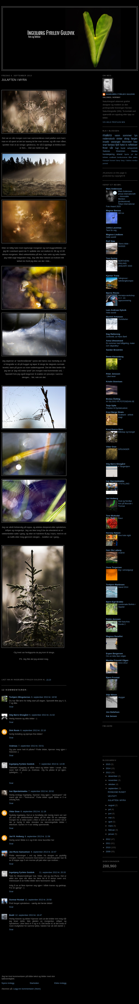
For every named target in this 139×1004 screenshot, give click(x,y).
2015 (108, 764)
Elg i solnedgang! (125, 570)
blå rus (121, 213)
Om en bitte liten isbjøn (116, 656)
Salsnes (106, 151)
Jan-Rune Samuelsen (19, 852)
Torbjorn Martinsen (115, 584)
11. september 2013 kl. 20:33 (52, 872)
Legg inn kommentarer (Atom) (27, 989)
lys (135, 135)
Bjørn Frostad (112, 677)
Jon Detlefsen (112, 712)
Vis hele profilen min (114, 122)
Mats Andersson (114, 189)
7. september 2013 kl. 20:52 (41, 791)
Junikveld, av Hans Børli (116, 337)
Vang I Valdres (126, 160)
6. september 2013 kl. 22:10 (33, 730)
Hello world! (111, 237)
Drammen (120, 151)
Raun (120, 518)
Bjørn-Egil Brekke (114, 602)
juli (110, 809)
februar (111, 830)
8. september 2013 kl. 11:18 (33, 811)
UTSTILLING (123, 484)
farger (134, 138)
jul (132, 154)
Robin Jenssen (113, 619)
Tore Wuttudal (113, 515)
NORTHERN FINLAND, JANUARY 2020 (125, 263)
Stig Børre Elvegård (18, 715)
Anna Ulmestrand (114, 341)
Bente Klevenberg (115, 356)
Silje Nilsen (111, 695)
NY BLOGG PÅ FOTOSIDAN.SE (120, 401)
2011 (108, 843)
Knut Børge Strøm (115, 412)
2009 (108, 851)
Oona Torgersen (114, 567)
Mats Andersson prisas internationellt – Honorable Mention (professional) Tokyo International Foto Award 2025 (121, 199)
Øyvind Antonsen (114, 317)
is (126, 144)
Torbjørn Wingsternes (19, 697)
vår (111, 148)
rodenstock (109, 138)
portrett (105, 163)
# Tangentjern (124, 466)
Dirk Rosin (14, 730)
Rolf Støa (110, 241)
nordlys (135, 160)
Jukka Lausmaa (113, 228)
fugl (117, 148)
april (110, 822)
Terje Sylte (111, 405)
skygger (121, 697)
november (113, 780)
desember (113, 776)
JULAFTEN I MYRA (117, 800)
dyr (136, 154)
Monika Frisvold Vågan (117, 660)
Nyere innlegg (8, 983)
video (135, 157)
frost (105, 148)
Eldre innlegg (60, 983)
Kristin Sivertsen (114, 381)
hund (123, 148)
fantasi (111, 144)
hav (135, 141)
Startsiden (34, 983)
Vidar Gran (14, 811)
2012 (108, 839)
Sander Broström (114, 350)
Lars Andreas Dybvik (116, 310)
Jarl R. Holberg (16, 836)
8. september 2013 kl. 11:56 (37, 836)
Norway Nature (113, 533)
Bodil (11, 915)
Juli (119, 359)
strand (119, 154)
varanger (116, 141)
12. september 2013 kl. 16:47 (28, 915)
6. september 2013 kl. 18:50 (44, 697)
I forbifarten (123, 319)
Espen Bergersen (114, 653)
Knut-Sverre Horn (114, 429)
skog (126, 138)
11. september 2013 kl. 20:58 (38, 899)
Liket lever (111, 376)
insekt (106, 141)
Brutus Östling (113, 399)
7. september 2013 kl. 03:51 (31, 746)
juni (110, 813)
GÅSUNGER (123, 449)
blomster (127, 141)
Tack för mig (111, 230)
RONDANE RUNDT (117, 792)
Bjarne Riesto (112, 293)
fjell (117, 144)
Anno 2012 (123, 663)
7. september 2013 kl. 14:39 (52, 764)
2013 (108, 772)
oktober (112, 784)
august (111, 805)
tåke (130, 157)
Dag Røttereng (113, 334)
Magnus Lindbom (114, 234)
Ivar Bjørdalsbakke (18, 791)
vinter (119, 138)
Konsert (112, 160)
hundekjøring (109, 154)
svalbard (112, 157)
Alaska (134, 151)
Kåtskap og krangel (126, 432)
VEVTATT (112, 796)
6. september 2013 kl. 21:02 (42, 715)
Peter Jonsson (113, 374)
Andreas (13, 746)
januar (111, 834)
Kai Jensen (111, 716)
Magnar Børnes (113, 210)
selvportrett (132, 148)
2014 (108, 768)
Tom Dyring (111, 258)
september (113, 788)
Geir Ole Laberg (113, 550)
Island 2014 (123, 587)
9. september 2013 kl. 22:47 (43, 852)
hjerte (126, 154)
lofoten (105, 157)
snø (105, 144)
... (107, 352)
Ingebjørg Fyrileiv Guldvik (21, 764)
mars (111, 826)
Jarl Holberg (112, 498)
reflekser (132, 144)
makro (107, 135)
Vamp (118, 160)
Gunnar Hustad (16, 899)
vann (117, 135)
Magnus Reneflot (114, 636)
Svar (11, 707)
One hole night (124, 535)
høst (122, 144)
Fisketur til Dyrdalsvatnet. (117, 408)
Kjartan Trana (112, 276)
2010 (108, 847)
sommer (127, 135)
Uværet (121, 553)
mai (110, 817)
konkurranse (122, 157)
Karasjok (106, 160)
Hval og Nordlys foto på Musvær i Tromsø (125, 503)
